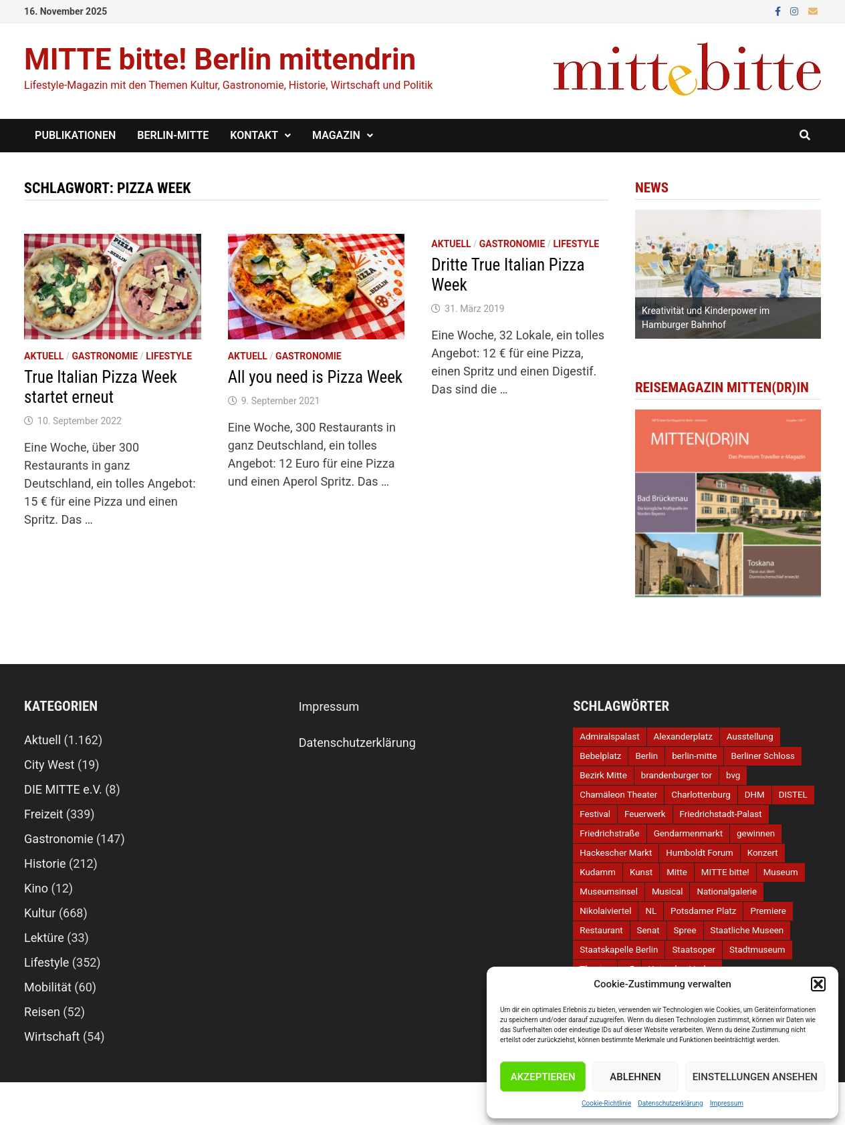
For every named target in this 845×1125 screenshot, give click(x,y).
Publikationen (75, 135)
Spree (685, 930)
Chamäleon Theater (618, 795)
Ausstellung (750, 737)
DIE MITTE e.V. (63, 789)
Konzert (762, 853)
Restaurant (601, 930)
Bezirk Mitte (603, 775)
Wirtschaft (52, 1036)
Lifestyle (169, 356)
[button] (818, 984)
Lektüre (44, 938)
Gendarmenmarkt (688, 833)
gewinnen (756, 833)
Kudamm (598, 872)
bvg (733, 775)
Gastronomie (105, 356)
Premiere (768, 911)
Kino (36, 888)
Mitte (677, 872)
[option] (728, 274)
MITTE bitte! (725, 872)
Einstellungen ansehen (755, 1077)
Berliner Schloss (762, 756)
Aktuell (44, 356)
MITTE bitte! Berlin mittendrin (220, 59)
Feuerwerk (645, 814)
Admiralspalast (609, 737)
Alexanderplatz (683, 737)
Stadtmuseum (757, 950)
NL (650, 911)
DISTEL (793, 795)
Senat (648, 930)
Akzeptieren (543, 1077)
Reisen (42, 1012)
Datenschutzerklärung (670, 1103)
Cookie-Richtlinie (606, 1103)
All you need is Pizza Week (315, 377)
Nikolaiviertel (605, 911)
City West (49, 765)
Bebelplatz (600, 756)
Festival (595, 814)
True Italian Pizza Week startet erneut (100, 387)
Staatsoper (693, 950)
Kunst (641, 872)
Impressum (726, 1103)
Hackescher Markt (616, 853)
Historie (45, 863)
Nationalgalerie (727, 892)
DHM (755, 795)
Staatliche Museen (747, 930)
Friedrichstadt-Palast (721, 814)
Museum (780, 872)
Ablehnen (635, 1077)
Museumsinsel (609, 892)
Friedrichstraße (609, 833)
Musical (667, 892)
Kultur (39, 913)
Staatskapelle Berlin (619, 950)
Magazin (336, 135)
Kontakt (254, 135)
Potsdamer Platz (703, 911)
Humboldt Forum (699, 853)
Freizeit (43, 814)
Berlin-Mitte (173, 135)
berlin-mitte (694, 756)
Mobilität (48, 987)
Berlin (646, 756)
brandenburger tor (676, 775)
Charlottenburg (700, 795)
